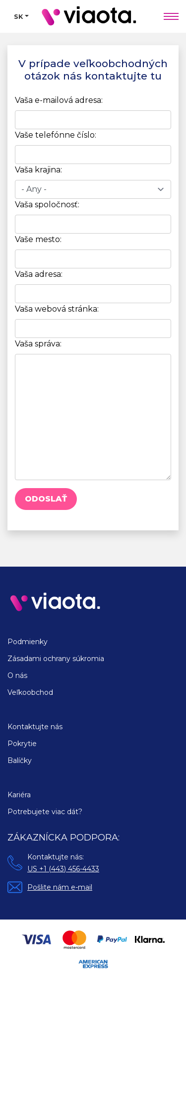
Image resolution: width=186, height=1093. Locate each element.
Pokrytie (22, 743)
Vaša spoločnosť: (47, 204)
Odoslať (46, 499)
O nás (17, 675)
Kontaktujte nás (34, 726)
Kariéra (19, 794)
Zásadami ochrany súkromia (55, 658)
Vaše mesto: (38, 239)
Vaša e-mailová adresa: (59, 100)
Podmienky (27, 641)
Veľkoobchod (30, 692)
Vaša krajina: (38, 169)
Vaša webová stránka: (57, 309)
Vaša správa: (38, 343)
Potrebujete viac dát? (44, 811)
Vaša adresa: (38, 274)
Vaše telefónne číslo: (55, 135)
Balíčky (19, 760)
